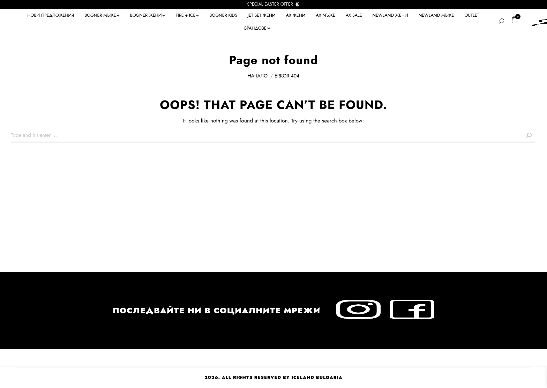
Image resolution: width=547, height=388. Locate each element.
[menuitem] (51, 15)
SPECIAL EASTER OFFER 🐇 (273, 4)
